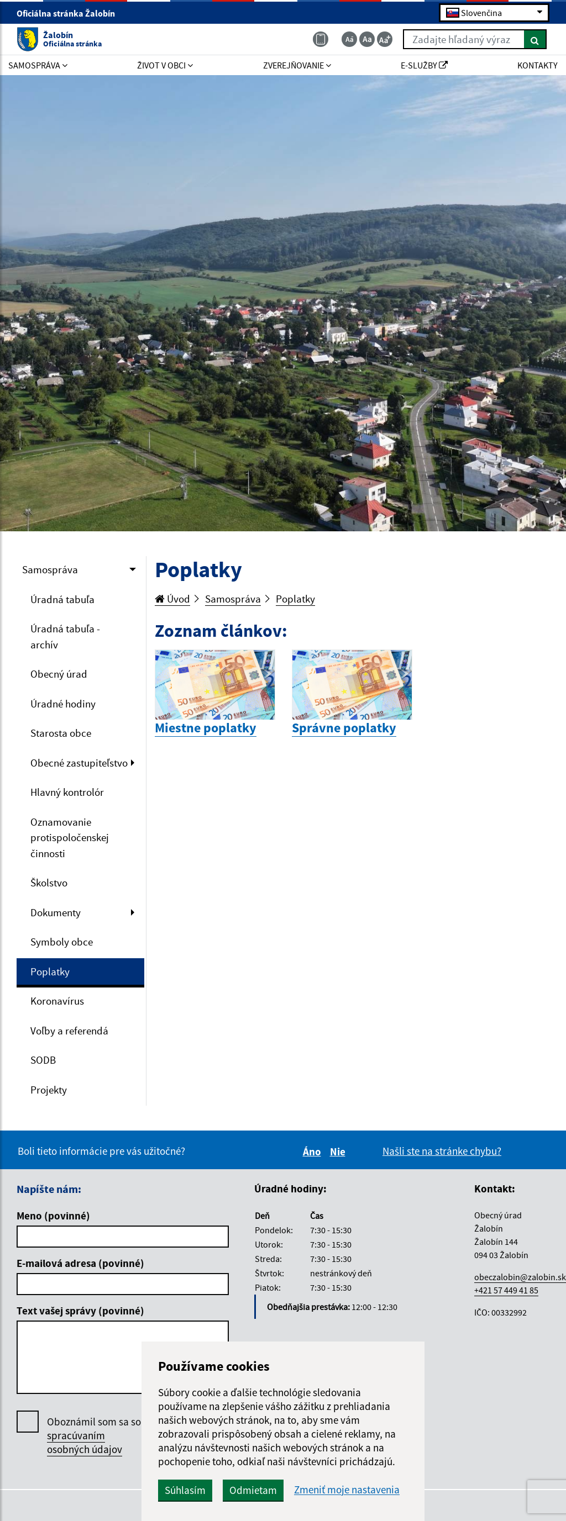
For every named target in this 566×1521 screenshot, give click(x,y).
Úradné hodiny (63, 703)
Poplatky (50, 971)
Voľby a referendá (69, 1030)
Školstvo (48, 882)
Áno (313, 1151)
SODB (43, 1059)
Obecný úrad (58, 673)
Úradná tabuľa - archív (65, 636)
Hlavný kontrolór (67, 792)
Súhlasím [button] (185, 1490)
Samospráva (50, 569)
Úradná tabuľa (62, 599)
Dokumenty (55, 912)
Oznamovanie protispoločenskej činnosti (69, 837)
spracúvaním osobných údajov (84, 1442)
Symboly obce (61, 941)
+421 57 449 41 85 (506, 1290)
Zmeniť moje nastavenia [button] (347, 1490)
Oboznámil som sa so (94, 1435)
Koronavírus (57, 1000)
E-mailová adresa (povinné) (80, 1263)
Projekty (48, 1089)
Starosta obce (60, 733)
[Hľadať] (535, 39)
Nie (339, 1151)
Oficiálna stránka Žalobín (70, 13)
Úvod (172, 598)
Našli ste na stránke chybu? (441, 1151)
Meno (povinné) (53, 1215)
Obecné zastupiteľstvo (79, 762)
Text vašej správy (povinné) (80, 1310)
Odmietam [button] (253, 1490)
